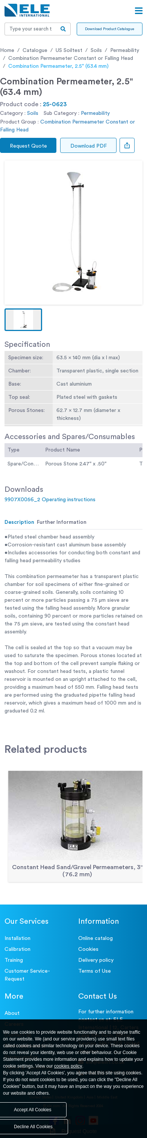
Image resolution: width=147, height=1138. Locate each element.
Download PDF (88, 146)
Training (14, 960)
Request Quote (28, 146)
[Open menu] (138, 10)
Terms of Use (94, 971)
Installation (17, 938)
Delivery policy (96, 960)
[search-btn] (63, 29)
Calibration (17, 949)
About (12, 1013)
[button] (23, 319)
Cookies (88, 949)
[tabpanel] (73, 624)
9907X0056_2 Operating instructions (50, 499)
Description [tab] (19, 522)
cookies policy (68, 1066)
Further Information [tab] (61, 522)
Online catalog (95, 938)
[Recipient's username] (30, 29)
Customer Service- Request (27, 975)
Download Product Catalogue (109, 29)
